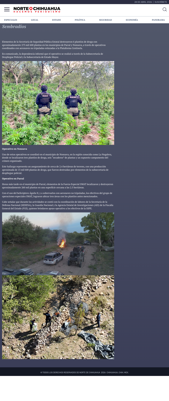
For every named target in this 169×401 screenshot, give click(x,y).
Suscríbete (161, 2)
